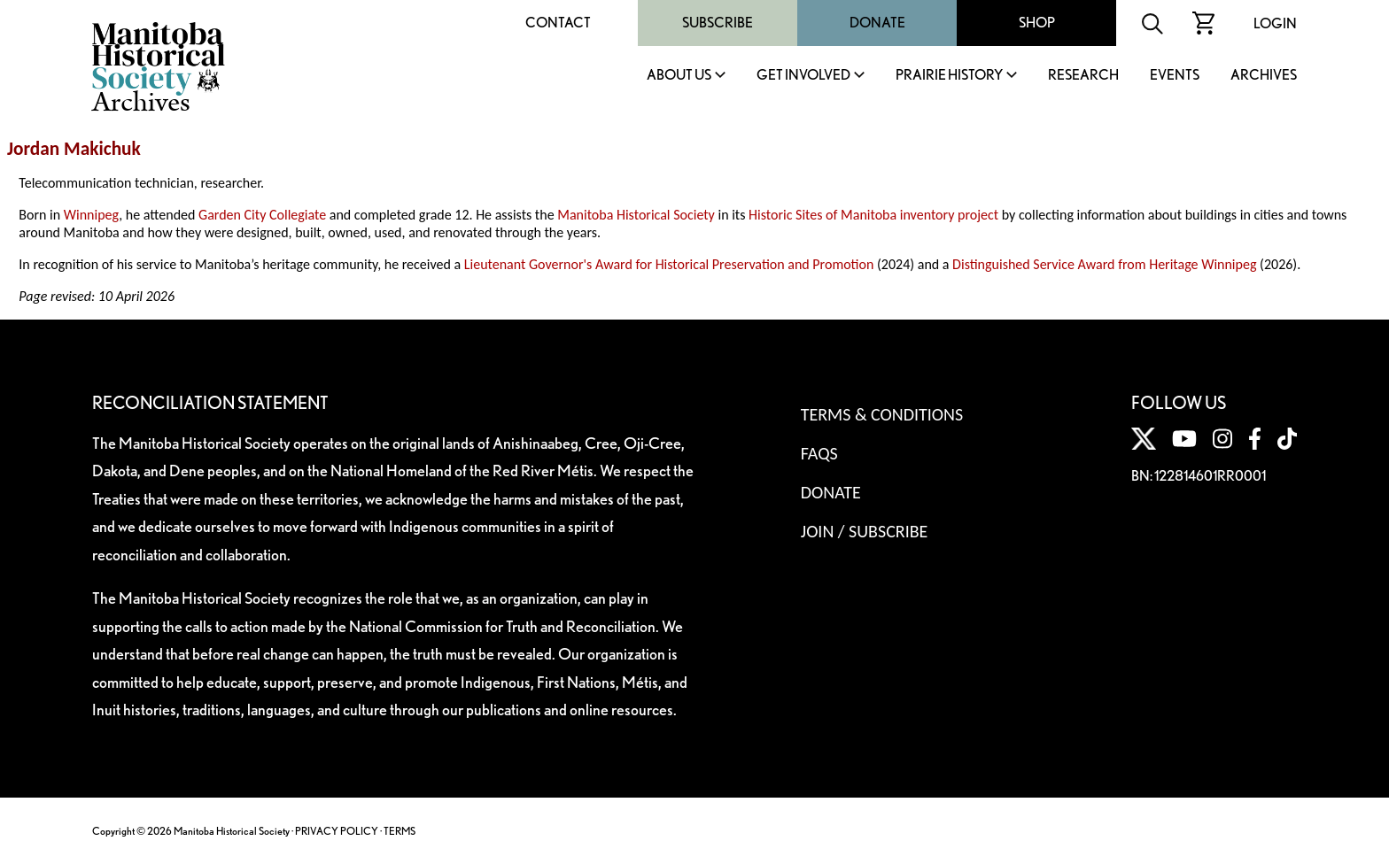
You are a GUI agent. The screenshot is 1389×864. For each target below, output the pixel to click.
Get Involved (803, 75)
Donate (877, 22)
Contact (558, 22)
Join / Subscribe (864, 531)
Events (1174, 75)
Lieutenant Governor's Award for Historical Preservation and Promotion (669, 264)
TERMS (399, 830)
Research (1083, 75)
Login (1275, 23)
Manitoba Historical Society (636, 214)
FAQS (819, 453)
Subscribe (717, 22)
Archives (1263, 75)
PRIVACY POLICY (336, 830)
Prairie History (949, 75)
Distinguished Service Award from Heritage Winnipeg (1104, 264)
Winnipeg (91, 214)
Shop (1037, 22)
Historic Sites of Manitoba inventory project (873, 214)
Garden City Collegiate (262, 214)
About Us (679, 75)
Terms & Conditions (882, 414)
